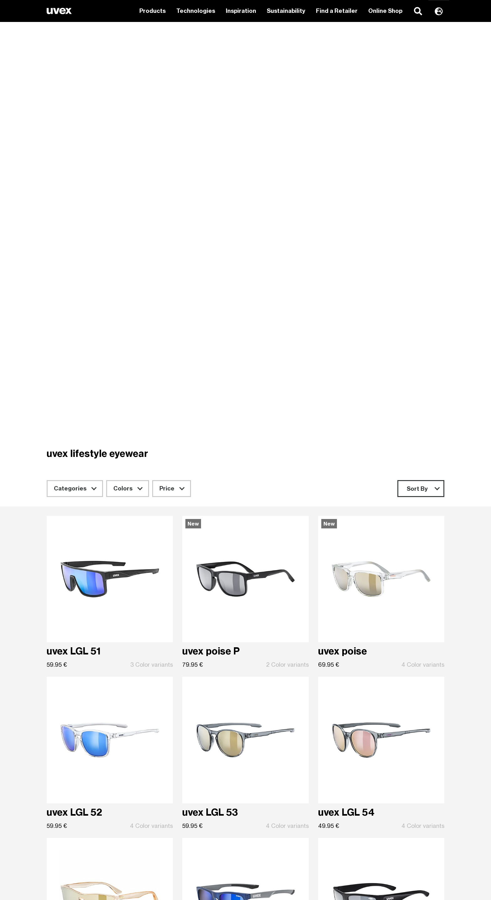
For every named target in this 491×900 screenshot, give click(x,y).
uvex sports (71, 740)
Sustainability (286, 10)
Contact (271, 768)
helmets (168, 812)
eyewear (169, 802)
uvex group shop (282, 749)
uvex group (376, 749)
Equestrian (172, 758)
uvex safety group (385, 758)
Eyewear (169, 768)
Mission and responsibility (395, 740)
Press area (274, 846)
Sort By (417, 90)
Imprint (370, 805)
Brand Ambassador (285, 777)
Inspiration (241, 10)
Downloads (274, 812)
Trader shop (276, 802)
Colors (122, 90)
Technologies (195, 10)
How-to (269, 758)
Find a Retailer (337, 10)
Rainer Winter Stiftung (391, 768)
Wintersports (175, 740)
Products (152, 10)
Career (370, 777)
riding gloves (174, 821)
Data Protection (382, 796)
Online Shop (385, 10)
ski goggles (173, 793)
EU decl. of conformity (289, 821)
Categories (70, 90)
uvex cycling (72, 859)
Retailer (270, 740)
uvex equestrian (77, 749)
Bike (163, 749)
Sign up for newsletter (245, 693)
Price (166, 90)
